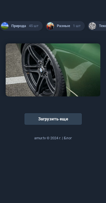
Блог (68, 138)
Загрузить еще (53, 119)
